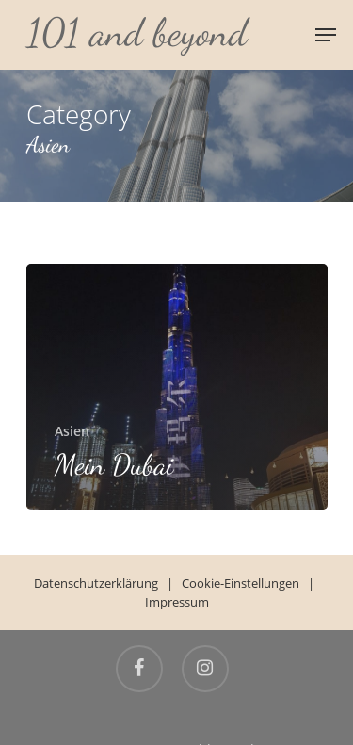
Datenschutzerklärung (96, 583)
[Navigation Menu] (325, 34)
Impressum (177, 601)
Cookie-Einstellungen (240, 583)
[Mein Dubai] (177, 387)
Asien (72, 431)
